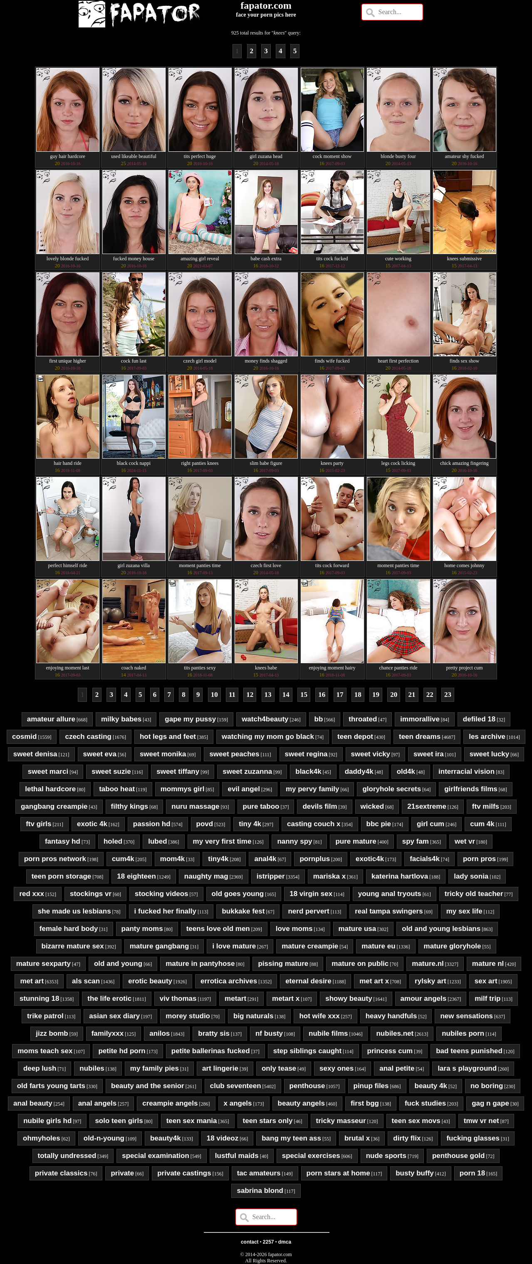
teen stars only (268, 1121)
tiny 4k (250, 824)
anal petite (396, 1068)
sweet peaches (234, 754)
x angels (238, 1103)
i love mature (234, 946)
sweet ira (428, 754)
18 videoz (223, 1138)
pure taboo (261, 806)
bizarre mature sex (73, 946)
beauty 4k (431, 1086)
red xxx (31, 894)
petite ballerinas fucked (210, 1051)
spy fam (415, 841)
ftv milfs (485, 806)
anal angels (97, 1103)
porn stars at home (338, 1173)
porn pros (479, 859)
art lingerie (220, 1068)
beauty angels (301, 1103)
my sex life (464, 911)
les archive (487, 737)
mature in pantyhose (200, 964)
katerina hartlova (399, 876)
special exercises (311, 1156)
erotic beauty (150, 981)
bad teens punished (469, 1051)
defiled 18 (479, 719)
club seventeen (235, 1086)
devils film (319, 806)
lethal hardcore (50, 789)
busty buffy (415, 1173)
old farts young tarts (51, 1086)
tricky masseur (341, 1121)
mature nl (488, 964)
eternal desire (308, 981)
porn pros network (55, 859)
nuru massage (195, 806)
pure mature (355, 841)
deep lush (39, 1068)
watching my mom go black (268, 737)
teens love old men (218, 929)
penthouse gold (458, 1156)
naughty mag (206, 876)
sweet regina (306, 754)
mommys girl (183, 789)
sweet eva (99, 754)
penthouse (307, 1086)
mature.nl (428, 964)
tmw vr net (481, 1121)
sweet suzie (111, 771)
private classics (61, 1173)
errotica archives (228, 981)
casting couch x (313, 824)
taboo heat (117, 789)
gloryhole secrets (391, 789)
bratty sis (214, 1033)
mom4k (172, 859)
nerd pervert (308, 911)
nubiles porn (463, 1033)
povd (204, 824)
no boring (486, 1086)
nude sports (386, 1156)
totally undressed (67, 1156)
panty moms (142, 929)
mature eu (378, 946)
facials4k (425, 859)
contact (250, 1242)
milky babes (121, 719)
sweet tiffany (177, 771)
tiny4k (218, 859)
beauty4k (165, 1138)
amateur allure (51, 719)
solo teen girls (119, 1121)
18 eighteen (136, 876)
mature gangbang (159, 946)
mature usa (357, 929)
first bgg (365, 1103)
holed (113, 841)
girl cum (430, 824)
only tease (279, 1068)
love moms (294, 929)
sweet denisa (35, 754)
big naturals (253, 1016)
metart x (285, 998)
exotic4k (370, 859)
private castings (184, 1173)
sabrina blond (260, 1191)
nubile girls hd (47, 1121)
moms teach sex (44, 1051)
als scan (86, 981)
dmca (284, 1242)
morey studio (188, 1016)
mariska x (329, 876)
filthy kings (129, 806)
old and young (118, 964)
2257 (268, 1242)
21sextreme (426, 806)
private (122, 1173)
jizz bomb (52, 1033)
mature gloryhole (452, 946)
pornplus (314, 859)
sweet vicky (371, 754)
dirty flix (407, 1138)
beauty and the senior (147, 1086)
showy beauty (348, 998)
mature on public (360, 964)
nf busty (269, 1033)
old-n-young (104, 1138)
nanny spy (294, 841)
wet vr (465, 841)
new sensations (466, 1016)
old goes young (238, 894)
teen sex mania (191, 1121)
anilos (159, 1033)
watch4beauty (265, 719)
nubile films (328, 1033)
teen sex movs (416, 1121)
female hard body (69, 929)
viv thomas (178, 998)
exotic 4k (92, 824)
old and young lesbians (441, 929)
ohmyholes (41, 1138)
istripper (271, 876)
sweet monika (163, 754)
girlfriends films (470, 789)
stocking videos (161, 894)
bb (318, 719)
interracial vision (466, 771)
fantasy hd (62, 841)
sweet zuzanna (247, 771)
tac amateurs (259, 1173)
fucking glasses (473, 1138)
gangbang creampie (54, 806)
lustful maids (237, 1156)
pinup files (371, 1086)
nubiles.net (394, 1033)
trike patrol (45, 1016)
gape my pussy (190, 719)
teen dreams (419, 737)
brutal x (357, 1138)
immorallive (420, 719)
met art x (374, 981)
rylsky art (430, 981)
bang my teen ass (291, 1138)
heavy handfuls (391, 1016)
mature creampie (310, 946)
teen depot (355, 737)
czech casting (88, 737)
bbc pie (378, 824)
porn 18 (472, 1173)
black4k (308, 771)
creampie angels (170, 1103)
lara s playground (467, 1068)
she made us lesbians (74, 911)
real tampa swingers (389, 911)
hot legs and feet (168, 737)
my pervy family (312, 789)
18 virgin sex (311, 894)
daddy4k (359, 771)
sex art (486, 981)
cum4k (123, 859)
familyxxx (108, 1033)
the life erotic (109, 998)
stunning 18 (39, 998)
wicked (372, 806)
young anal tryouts (389, 894)
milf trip (487, 998)
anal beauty (32, 1103)
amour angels (424, 998)
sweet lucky (489, 754)
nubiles (91, 1068)
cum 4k (482, 824)
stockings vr (90, 894)
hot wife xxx (319, 1016)
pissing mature (283, 964)
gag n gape (490, 1103)
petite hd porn (121, 1051)
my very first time (222, 841)
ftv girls (38, 824)
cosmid (24, 737)
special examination (155, 1156)
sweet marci (48, 771)
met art (32, 981)
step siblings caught (307, 1051)
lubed (157, 841)
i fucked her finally (165, 911)
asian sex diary (114, 1016)
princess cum (390, 1051)
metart (235, 998)
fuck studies (425, 1103)
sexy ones (336, 1068)
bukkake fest (243, 911)
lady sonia (471, 876)
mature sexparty (43, 964)
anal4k (265, 859)
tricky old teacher (474, 894)
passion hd (152, 824)
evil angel (244, 789)
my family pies (154, 1068)
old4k (406, 771)
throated (363, 719)
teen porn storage (62, 876)
